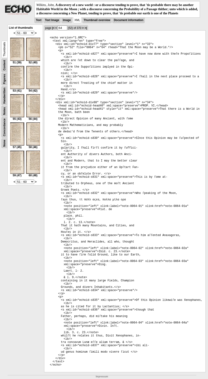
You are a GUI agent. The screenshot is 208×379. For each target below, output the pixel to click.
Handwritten (4, 95)
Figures (4, 79)
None (4, 143)
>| (86, 28)
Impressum (102, 376)
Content (4, 65)
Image (67, 20)
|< (53, 28)
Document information (128, 20)
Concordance (4, 127)
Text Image (52, 20)
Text (38, 20)
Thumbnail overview (97, 20)
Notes (4, 111)
